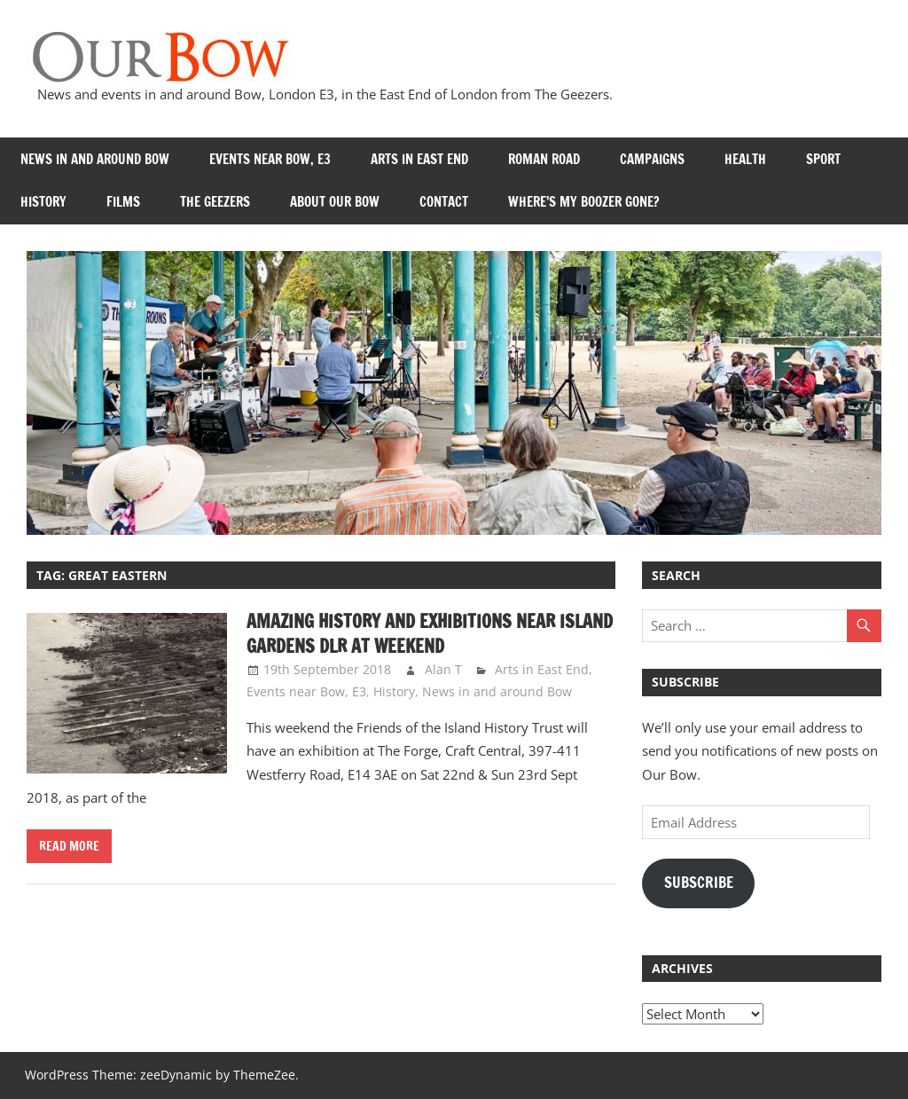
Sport (823, 159)
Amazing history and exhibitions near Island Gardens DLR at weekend (430, 633)
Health (745, 159)
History (43, 201)
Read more (69, 846)
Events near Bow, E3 (270, 159)
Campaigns (652, 159)
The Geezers (215, 201)
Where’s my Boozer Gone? (583, 201)
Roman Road (544, 159)
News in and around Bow (94, 159)
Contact (443, 201)
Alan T (443, 669)
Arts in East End (419, 159)
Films (123, 201)
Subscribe (698, 882)
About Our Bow (335, 201)
